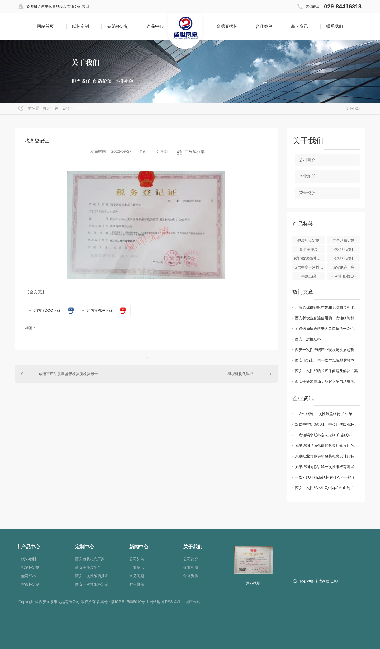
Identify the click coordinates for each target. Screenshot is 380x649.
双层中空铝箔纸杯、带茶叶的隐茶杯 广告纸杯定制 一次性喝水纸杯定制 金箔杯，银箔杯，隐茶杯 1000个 (327, 424)
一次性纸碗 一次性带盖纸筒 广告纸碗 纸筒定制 (327, 414)
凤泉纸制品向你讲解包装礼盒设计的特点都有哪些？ (327, 445)
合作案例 (264, 26)
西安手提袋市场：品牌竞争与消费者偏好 (327, 381)
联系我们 (334, 26)
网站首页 (45, 26)
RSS (169, 602)
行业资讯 (136, 567)
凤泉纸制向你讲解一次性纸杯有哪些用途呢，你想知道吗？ (327, 467)
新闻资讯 (299, 26)
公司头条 (136, 559)
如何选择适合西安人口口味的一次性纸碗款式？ (327, 328)
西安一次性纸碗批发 (91, 576)
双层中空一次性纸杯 (309, 267)
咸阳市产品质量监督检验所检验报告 (68, 374)
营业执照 (253, 583)
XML (177, 602)
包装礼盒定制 (308, 240)
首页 (46, 108)
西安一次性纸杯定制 (91, 584)
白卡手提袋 (308, 249)
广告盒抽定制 (343, 240)
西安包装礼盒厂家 (90, 559)
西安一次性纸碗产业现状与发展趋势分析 (327, 350)
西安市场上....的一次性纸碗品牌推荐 (325, 360)
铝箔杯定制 (118, 26)
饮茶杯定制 (343, 249)
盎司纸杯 (28, 576)
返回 (353, 108)
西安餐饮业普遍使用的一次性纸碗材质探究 (327, 318)
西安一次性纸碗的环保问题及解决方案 (326, 371)
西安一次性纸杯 (308, 339)
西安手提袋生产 (88, 567)
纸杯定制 (80, 26)
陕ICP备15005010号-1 (129, 602)
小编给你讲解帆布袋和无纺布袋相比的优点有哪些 (327, 307)
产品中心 (155, 26)
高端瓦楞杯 (227, 26)
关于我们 (61, 108)
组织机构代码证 (240, 374)
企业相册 (307, 176)
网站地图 (156, 602)
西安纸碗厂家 (343, 267)
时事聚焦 (136, 584)
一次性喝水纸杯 (344, 276)
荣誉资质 (80, 108)
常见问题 (136, 576)
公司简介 (307, 160)
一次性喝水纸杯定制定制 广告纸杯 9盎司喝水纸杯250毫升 (327, 435)
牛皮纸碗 (308, 276)
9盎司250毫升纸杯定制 (309, 258)
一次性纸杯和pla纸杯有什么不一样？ (325, 477)
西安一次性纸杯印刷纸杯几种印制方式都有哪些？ (327, 488)
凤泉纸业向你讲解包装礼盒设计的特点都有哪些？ (327, 456)
